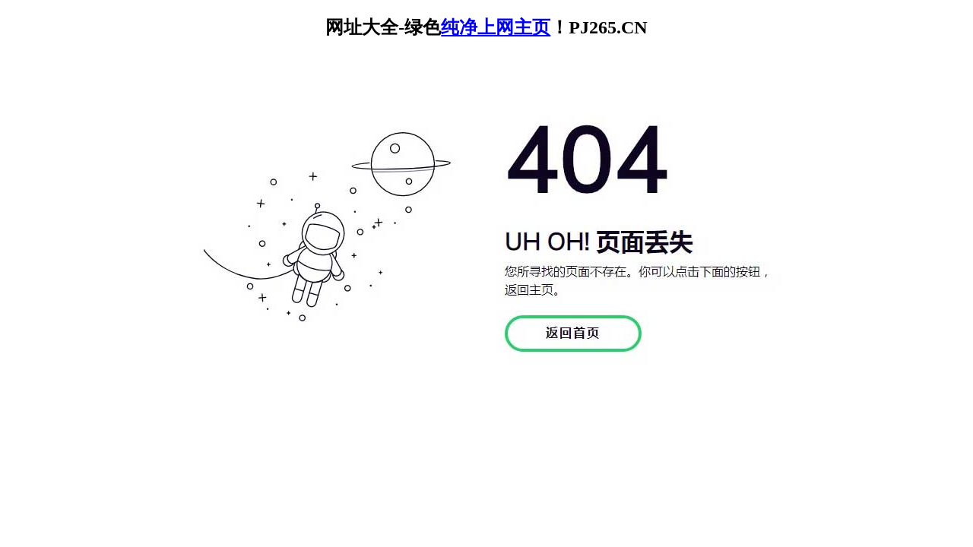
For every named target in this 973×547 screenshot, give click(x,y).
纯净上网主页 (495, 27)
